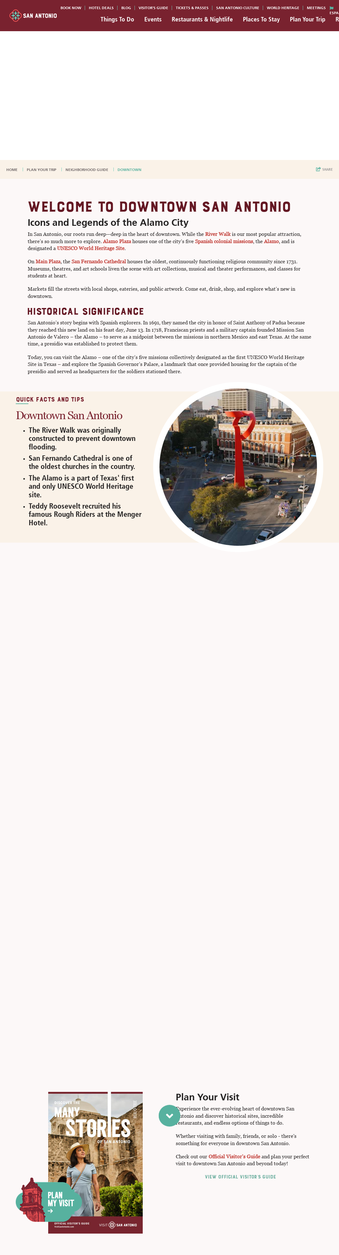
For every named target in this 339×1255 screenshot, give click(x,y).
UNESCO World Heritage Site (90, 248)
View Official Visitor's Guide (239, 1177)
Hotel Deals (101, 8)
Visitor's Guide (153, 8)
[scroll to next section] (170, 1118)
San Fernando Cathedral (99, 262)
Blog (126, 8)
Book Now (70, 8)
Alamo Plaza (117, 241)
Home (12, 170)
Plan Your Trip (307, 19)
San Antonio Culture (237, 8)
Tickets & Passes (192, 8)
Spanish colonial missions (224, 241)
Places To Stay (261, 19)
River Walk (218, 234)
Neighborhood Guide (87, 170)
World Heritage (283, 8)
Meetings (316, 8)
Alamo (271, 241)
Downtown (130, 170)
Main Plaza (48, 262)
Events (153, 19)
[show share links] (324, 169)
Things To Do (117, 19)
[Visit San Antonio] (33, 15)
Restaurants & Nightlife (202, 19)
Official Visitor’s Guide (234, 1157)
